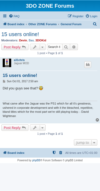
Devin (23, 40)
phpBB (36, 160)
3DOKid (40, 40)
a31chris (19, 60)
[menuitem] (14, 16)
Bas (31, 40)
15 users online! (20, 34)
